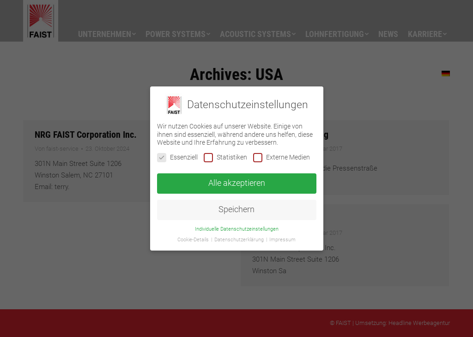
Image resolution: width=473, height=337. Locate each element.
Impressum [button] (282, 240)
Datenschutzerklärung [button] (239, 240)
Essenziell (177, 157)
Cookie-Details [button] (193, 240)
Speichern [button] (236, 209)
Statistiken (225, 157)
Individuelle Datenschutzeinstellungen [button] (237, 229)
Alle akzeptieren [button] (236, 183)
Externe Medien (281, 157)
